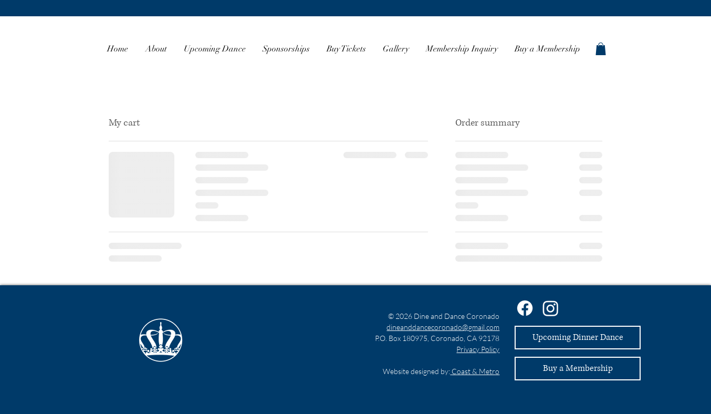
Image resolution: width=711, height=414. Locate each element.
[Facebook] (525, 308)
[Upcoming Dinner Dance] (578, 337)
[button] (600, 49)
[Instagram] (550, 308)
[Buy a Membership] (578, 368)
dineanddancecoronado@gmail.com (442, 327)
